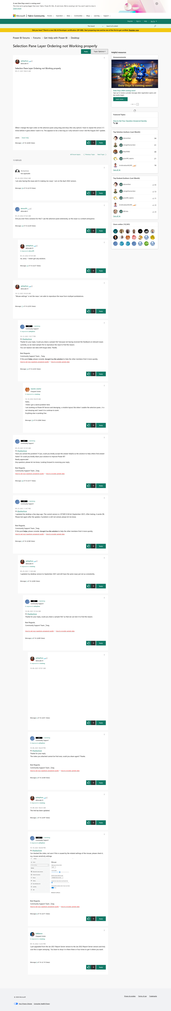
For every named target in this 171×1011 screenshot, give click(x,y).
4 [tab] (135, 104)
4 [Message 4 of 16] (31, 638)
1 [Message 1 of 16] (21, 143)
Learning (97, 16)
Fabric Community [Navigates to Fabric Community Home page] (36, 15)
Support (106, 16)
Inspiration (59, 16)
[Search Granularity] (95, 26)
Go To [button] (153, 21)
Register (130, 21)
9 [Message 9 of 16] (36, 962)
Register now (134, 30)
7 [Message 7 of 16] (36, 818)
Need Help (25, 137)
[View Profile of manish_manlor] (36, 389)
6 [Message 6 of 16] (36, 778)
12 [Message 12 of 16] (27, 369)
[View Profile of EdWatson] (39, 933)
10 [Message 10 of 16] (22, 481)
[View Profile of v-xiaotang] (36, 326)
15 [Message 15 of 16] (27, 266)
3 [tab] (133, 104)
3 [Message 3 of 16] (26, 581)
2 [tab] (132, 104)
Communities (78, 16)
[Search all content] (131, 26)
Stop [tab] (137, 104)
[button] (86, 51)
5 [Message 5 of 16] (36, 718)
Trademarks (153, 996)
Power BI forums (21, 37)
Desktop (75, 37)
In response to (27, 251)
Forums (49, 16)
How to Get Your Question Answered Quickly (130, 121)
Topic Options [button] (99, 51)
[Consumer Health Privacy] (42, 1004)
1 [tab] (131, 104)
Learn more (17, 8)
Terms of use (142, 996)
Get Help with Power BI (56, 37)
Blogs (88, 16)
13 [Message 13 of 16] (32, 420)
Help (145, 21)
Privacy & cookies (130, 996)
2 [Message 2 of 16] (21, 541)
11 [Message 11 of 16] (22, 306)
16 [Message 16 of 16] (22, 188)
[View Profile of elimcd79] (24, 208)
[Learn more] (120, 99)
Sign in (138, 21)
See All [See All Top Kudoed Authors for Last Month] (117, 170)
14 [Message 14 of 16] (22, 226)
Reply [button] (101, 143)
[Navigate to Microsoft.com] (19, 16)
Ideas (68, 16)
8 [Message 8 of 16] (36, 914)
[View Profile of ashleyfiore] (24, 61)
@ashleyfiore (27, 339)
